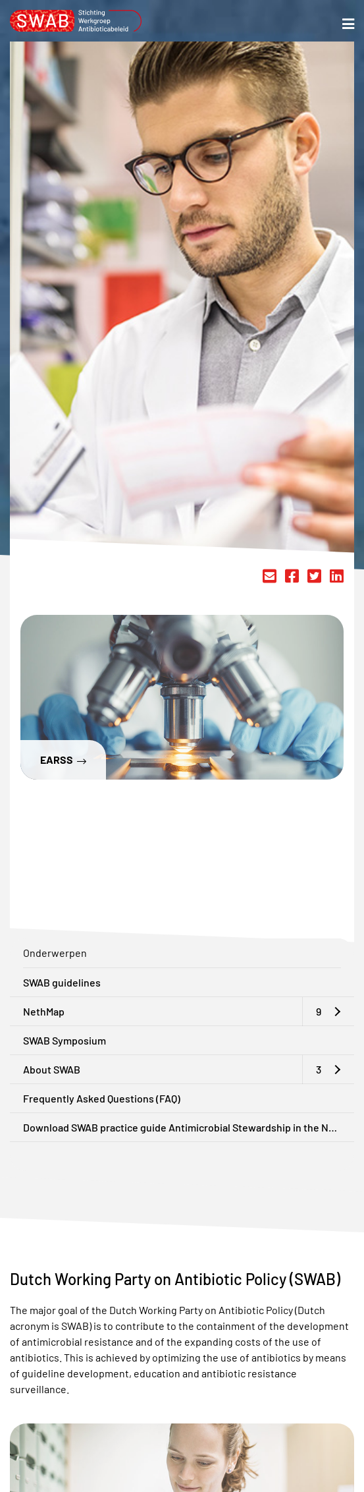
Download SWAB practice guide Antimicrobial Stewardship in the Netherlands (188, 1127)
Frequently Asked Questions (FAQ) (101, 1098)
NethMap (44, 1011)
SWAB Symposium (64, 1040)
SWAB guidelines (62, 982)
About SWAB (51, 1069)
